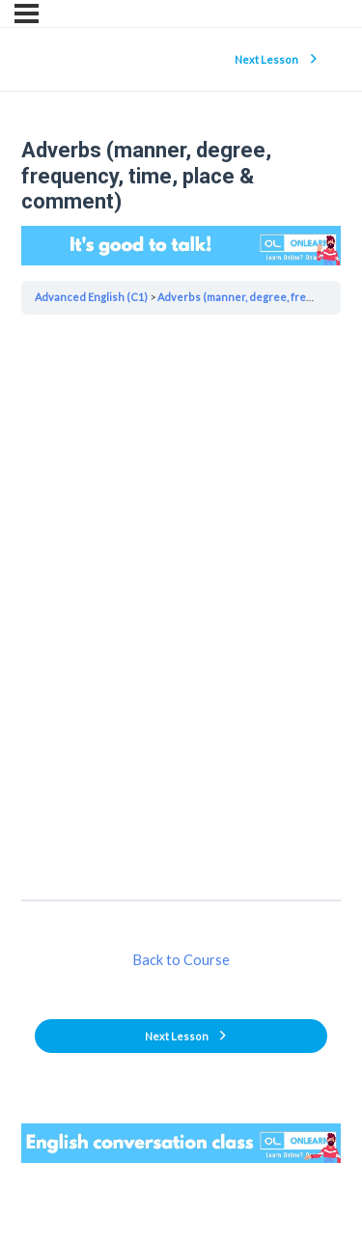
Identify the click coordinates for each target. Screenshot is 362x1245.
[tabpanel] (181, 606)
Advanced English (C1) (91, 296)
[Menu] (26, 13)
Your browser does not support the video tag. (181, 245)
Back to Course (181, 960)
